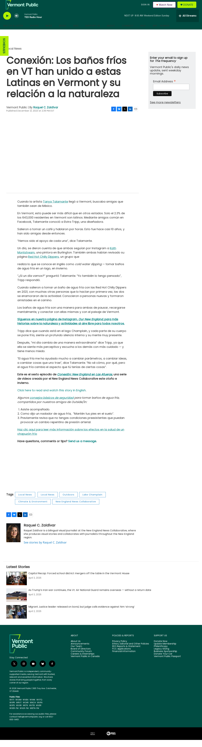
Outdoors (68, 501)
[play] (7, 23)
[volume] (16, 22)
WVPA (39, 709)
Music (63, 32)
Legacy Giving (161, 656)
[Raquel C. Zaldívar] (13, 539)
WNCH (33, 709)
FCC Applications (121, 656)
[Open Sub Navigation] (25, 33)
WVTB (32, 712)
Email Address (164, 88)
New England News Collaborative (76, 508)
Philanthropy (161, 653)
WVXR (19, 712)
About (111, 32)
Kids (76, 32)
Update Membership (165, 651)
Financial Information (124, 658)
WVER (38, 712)
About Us (75, 648)
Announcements (80, 651)
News (49, 32)
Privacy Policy (119, 648)
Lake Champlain (92, 501)
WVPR (12, 709)
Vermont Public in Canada (85, 663)
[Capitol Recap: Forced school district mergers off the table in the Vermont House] (16, 585)
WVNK (32, 706)
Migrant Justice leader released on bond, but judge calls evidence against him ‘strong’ (81, 614)
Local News (13, 56)
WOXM (18, 706)
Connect (128, 32)
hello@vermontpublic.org (30, 723)
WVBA (25, 706)
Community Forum (81, 658)
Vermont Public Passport (167, 663)
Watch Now (165, 8)
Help (143, 32)
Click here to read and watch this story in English (51, 397)
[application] (72, 160)
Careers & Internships (82, 661)
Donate (190, 8)
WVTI (11, 706)
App (155, 32)
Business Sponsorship (165, 658)
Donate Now (160, 648)
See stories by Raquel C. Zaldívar (45, 549)
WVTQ (39, 706)
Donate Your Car (163, 661)
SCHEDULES (4, 53)
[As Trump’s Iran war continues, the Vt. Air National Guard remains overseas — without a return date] (16, 602)
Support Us (92, 32)
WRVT (19, 709)
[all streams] (187, 23)
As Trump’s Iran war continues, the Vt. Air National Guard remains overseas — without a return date (89, 597)
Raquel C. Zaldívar (45, 114)
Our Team (76, 653)
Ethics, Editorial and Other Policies (130, 651)
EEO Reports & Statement (126, 653)
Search (164, 32)
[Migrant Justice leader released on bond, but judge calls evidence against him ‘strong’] (16, 619)
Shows (34, 32)
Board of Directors (81, 656)
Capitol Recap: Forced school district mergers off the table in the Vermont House (78, 580)
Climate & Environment (33, 508)
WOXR (26, 709)
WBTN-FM (34, 715)
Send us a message (82, 448)
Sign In (145, 8)
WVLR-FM (24, 715)
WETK (25, 712)
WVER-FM (13, 715)
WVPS (12, 712)
